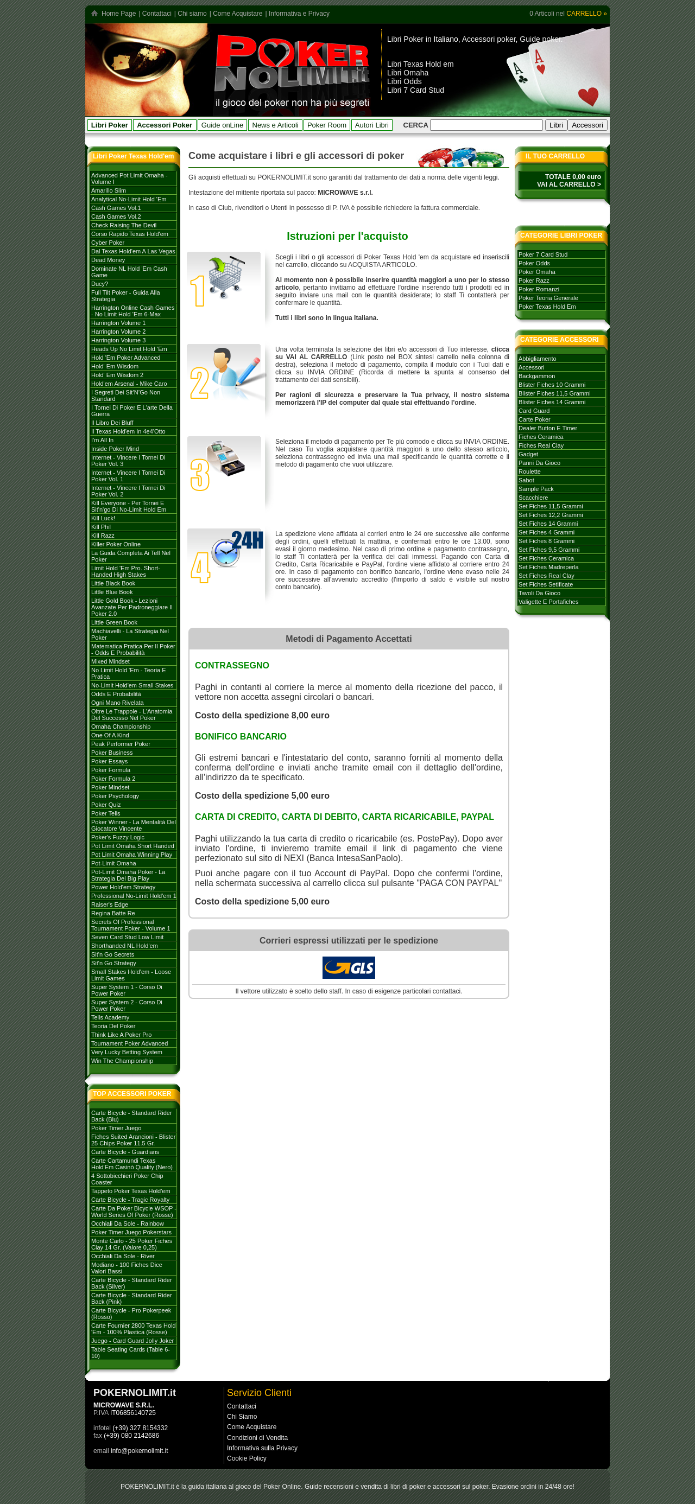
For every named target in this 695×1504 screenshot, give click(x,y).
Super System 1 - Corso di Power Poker (126, 990)
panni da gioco (539, 463)
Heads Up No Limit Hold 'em (129, 349)
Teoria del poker (113, 1026)
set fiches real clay (546, 575)
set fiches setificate (546, 584)
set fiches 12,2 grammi (551, 515)
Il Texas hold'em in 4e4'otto (128, 431)
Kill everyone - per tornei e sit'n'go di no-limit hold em (128, 506)
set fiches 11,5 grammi (551, 506)
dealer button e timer (548, 428)
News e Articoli (275, 125)
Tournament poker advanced (129, 1043)
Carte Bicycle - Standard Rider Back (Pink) (131, 1298)
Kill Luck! (103, 518)
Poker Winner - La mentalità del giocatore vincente (133, 825)
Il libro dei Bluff (112, 422)
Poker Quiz (106, 804)
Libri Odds (404, 81)
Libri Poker (405, 39)
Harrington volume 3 (118, 340)
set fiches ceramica (546, 558)
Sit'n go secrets (112, 954)
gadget (528, 454)
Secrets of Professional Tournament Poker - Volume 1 (130, 925)
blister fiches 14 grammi (552, 402)
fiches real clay (541, 445)
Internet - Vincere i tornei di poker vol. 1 (128, 475)
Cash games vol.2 (116, 216)
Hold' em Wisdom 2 (117, 375)
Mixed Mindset (110, 661)
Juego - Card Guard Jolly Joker (132, 1340)
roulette (530, 471)
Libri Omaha (407, 72)
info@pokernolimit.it (139, 1451)
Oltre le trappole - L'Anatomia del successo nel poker (131, 714)
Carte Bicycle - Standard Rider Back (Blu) (131, 1116)
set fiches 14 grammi (548, 523)
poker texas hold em (547, 306)
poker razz (534, 280)
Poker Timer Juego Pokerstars (131, 1232)
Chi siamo (192, 13)
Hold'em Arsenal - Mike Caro (129, 383)
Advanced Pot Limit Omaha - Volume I (129, 178)
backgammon (537, 376)
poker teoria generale (548, 298)
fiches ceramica (541, 437)
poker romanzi (539, 289)
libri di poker (408, 1486)
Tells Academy (110, 1017)
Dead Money (108, 260)
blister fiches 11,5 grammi (555, 393)
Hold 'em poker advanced (125, 357)
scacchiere (533, 497)
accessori (532, 367)
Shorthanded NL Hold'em (124, 945)
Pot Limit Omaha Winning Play (131, 854)
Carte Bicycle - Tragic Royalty (130, 1199)
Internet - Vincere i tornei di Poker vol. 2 (128, 491)
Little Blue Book (111, 592)
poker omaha (537, 272)
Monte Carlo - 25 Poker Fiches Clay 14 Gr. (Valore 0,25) (131, 1244)
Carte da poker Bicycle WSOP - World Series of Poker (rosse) (133, 1211)
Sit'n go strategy (113, 963)
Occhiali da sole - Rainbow (127, 1223)
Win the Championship (122, 1060)
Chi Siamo (242, 1416)
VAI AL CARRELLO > (569, 184)
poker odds (534, 263)
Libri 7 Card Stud (415, 90)
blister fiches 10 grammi (552, 384)
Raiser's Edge (109, 904)
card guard (534, 410)
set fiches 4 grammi (546, 532)
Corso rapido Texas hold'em (129, 234)
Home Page (119, 13)
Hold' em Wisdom (114, 366)
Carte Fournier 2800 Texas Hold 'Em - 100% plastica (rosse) (133, 1328)
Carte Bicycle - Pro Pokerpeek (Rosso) (131, 1313)
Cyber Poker (107, 242)
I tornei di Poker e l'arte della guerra (132, 410)
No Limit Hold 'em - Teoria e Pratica (128, 673)
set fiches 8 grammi (546, 541)
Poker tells (106, 813)
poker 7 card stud (543, 254)
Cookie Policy (247, 1458)
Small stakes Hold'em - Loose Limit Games (131, 975)
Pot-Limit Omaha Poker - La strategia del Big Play (128, 875)
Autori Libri (372, 125)
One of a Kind (110, 735)
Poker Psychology (115, 796)
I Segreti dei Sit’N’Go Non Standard (125, 395)
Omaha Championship (120, 726)
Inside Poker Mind (115, 448)
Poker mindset (110, 787)
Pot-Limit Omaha (113, 863)
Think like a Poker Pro (121, 1034)
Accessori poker (489, 39)
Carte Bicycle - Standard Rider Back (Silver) (131, 1283)
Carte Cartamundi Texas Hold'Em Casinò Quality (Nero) (132, 1163)
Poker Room (326, 125)
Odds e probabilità (116, 694)
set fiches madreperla (549, 567)
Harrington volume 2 (118, 331)
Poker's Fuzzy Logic (117, 837)
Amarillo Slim (108, 190)
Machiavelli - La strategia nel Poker (130, 634)
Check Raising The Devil (123, 225)
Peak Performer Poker (120, 744)
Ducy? (99, 284)
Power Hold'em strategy (123, 887)
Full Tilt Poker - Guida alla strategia (125, 295)
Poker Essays (109, 761)
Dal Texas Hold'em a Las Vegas (133, 251)
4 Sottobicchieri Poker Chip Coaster (127, 1179)
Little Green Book (114, 622)
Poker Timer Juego (116, 1128)
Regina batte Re (113, 913)
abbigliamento (538, 358)
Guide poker (540, 39)
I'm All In (102, 440)
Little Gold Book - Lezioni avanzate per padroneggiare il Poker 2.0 (132, 607)
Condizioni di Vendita (257, 1438)
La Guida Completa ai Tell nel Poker (130, 556)
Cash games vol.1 (116, 208)
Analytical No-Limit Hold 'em (128, 199)
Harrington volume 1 (118, 323)
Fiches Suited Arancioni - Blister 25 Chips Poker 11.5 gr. (133, 1139)
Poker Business (111, 752)
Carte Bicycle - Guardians (125, 1152)
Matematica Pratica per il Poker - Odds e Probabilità (133, 649)
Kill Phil (101, 527)
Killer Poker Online (116, 544)
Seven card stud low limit (127, 937)
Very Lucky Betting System (126, 1052)
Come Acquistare (237, 13)
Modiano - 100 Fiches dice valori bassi (126, 1267)
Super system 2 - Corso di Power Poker (126, 1005)
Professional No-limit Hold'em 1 (133, 896)
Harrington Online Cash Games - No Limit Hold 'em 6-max (132, 310)
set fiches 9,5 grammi (549, 549)
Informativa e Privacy (299, 13)
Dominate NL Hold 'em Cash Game (129, 271)
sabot (526, 480)
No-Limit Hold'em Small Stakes (132, 685)
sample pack (536, 489)
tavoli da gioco (539, 593)
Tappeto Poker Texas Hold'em (130, 1191)
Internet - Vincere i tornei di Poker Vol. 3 (128, 460)
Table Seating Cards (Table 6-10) (130, 1352)
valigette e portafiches (548, 601)
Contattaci (157, 13)
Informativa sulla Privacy (262, 1448)
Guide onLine (222, 125)
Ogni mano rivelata (117, 702)
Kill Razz (103, 535)
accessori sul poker (460, 1486)
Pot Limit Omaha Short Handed (132, 846)
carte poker (535, 419)
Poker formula (110, 770)
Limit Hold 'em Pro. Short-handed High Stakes (125, 571)
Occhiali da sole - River (123, 1256)
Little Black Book (113, 583)
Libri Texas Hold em (420, 64)
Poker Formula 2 (113, 778)
